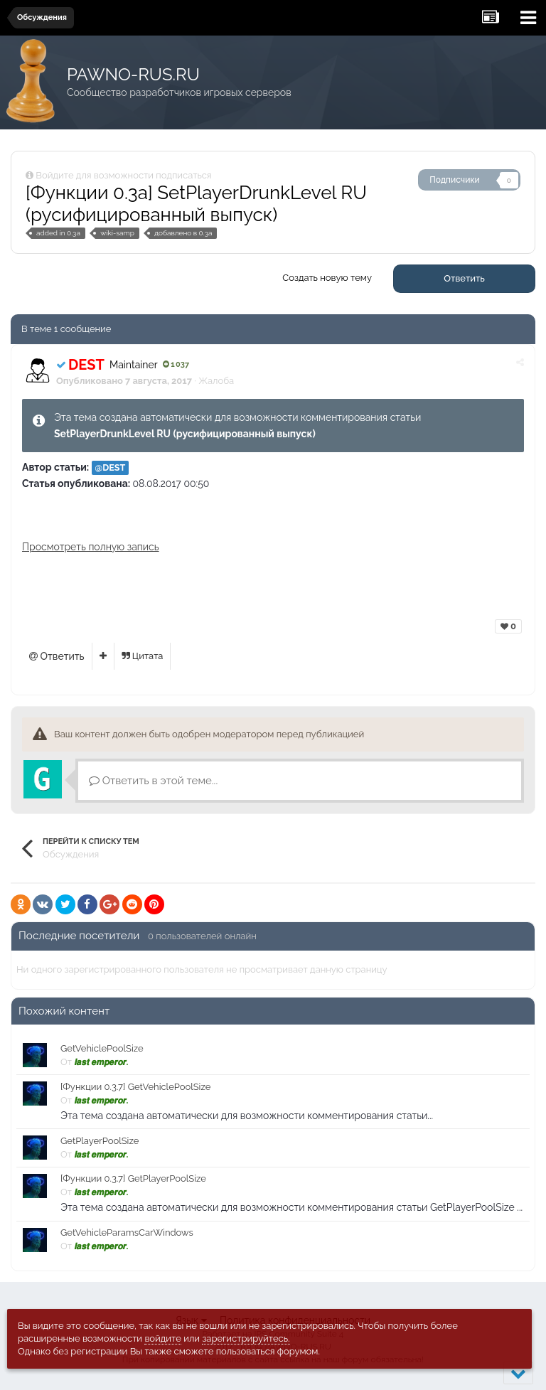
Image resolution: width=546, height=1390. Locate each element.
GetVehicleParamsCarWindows (126, 1232)
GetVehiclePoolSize (102, 1048)
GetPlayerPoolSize (99, 1140)
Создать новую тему (327, 277)
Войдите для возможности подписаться (123, 175)
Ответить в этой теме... (153, 780)
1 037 (176, 364)
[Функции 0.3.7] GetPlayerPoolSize (133, 1178)
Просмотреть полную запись (90, 546)
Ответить (464, 278)
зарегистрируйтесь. (245, 1338)
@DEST (110, 467)
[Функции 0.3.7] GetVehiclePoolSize (135, 1086)
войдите (162, 1338)
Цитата (143, 656)
